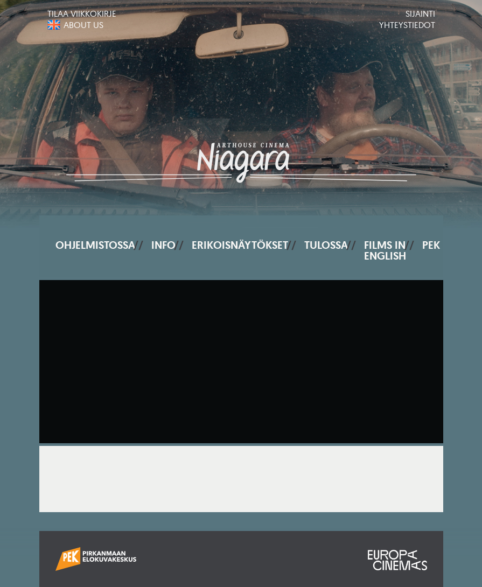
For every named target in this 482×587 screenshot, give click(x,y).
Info (163, 245)
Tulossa (326, 245)
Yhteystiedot (407, 24)
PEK (431, 245)
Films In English (385, 250)
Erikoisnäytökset (240, 245)
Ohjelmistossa (95, 245)
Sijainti (420, 13)
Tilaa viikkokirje (81, 13)
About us (83, 24)
